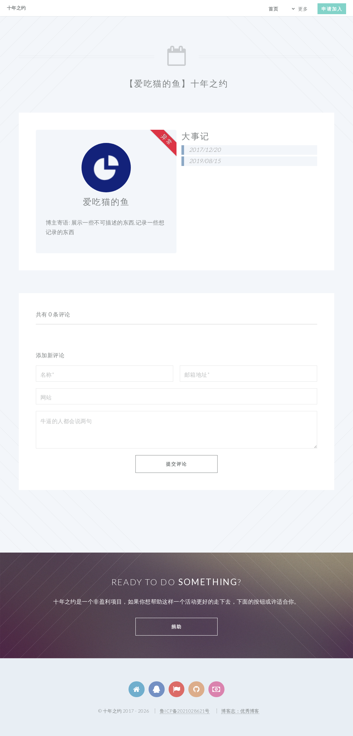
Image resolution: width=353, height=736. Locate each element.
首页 (273, 9)
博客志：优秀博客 (240, 711)
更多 (303, 9)
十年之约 (16, 8)
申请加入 (331, 9)
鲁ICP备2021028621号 (185, 711)
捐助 (176, 626)
